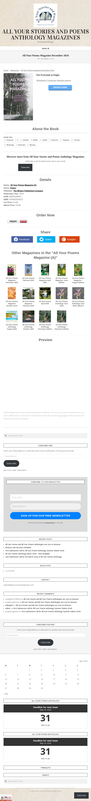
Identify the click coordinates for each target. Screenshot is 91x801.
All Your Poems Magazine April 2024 (45, 280)
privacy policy (49, 523)
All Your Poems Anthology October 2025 (28, 327)
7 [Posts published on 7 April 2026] (17, 674)
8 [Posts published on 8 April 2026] (29, 674)
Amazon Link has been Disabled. (18, 547)
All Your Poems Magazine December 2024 (37, 70)
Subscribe (25, 167)
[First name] (45, 497)
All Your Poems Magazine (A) (23, 185)
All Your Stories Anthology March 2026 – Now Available (27, 553)
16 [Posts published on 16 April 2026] (42, 679)
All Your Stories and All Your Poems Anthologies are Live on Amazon (32, 544)
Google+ (71, 239)
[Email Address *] (45, 506)
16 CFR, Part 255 (62, 415)
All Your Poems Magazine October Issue (12, 303)
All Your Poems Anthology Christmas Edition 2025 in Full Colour (45, 329)
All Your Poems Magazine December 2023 (12, 280)
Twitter (48, 239)
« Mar (6, 694)
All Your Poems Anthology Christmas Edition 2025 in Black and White (62, 329)
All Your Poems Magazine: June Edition (61, 280)
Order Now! (60, 87)
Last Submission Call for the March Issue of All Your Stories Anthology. (33, 557)
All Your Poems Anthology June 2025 (61, 303)
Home (6, 70)
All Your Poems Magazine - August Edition (78, 280)
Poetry (13, 188)
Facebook (24, 239)
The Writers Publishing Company (28, 191)
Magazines (14, 70)
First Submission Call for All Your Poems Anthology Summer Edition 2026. (34, 550)
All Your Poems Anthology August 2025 (12, 327)
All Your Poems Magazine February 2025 (28, 303)
